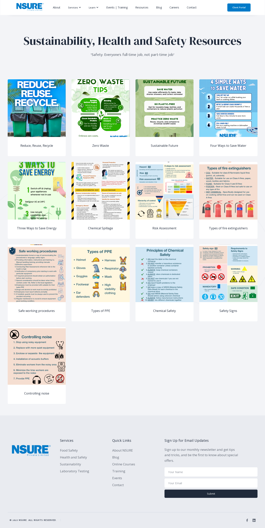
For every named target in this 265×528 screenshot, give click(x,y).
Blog (159, 7)
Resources (141, 7)
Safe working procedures (36, 311)
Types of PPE (100, 311)
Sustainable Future (164, 146)
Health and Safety (73, 457)
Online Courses (123, 464)
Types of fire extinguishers (228, 228)
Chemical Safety (164, 311)
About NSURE (122, 450)
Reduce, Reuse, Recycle (36, 146)
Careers (174, 7)
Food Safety (69, 450)
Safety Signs (228, 311)
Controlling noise (36, 393)
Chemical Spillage (100, 228)
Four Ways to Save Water (228, 146)
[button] (74, 7)
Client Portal (239, 7)
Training (118, 471)
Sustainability (70, 464)
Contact (192, 7)
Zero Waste (100, 146)
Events (117, 478)
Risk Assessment (164, 228)
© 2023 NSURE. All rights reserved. (33, 520)
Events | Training (117, 7)
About (56, 7)
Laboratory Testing (74, 471)
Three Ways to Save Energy (36, 228)
